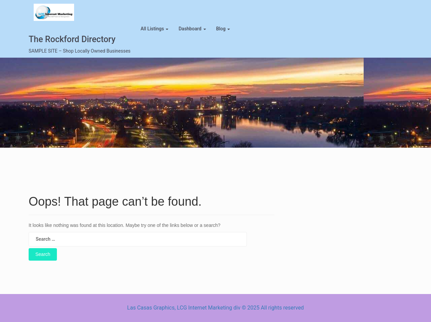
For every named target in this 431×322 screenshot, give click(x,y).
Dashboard (192, 28)
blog (223, 28)
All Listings (155, 28)
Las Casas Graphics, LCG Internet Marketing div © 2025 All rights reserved (215, 307)
